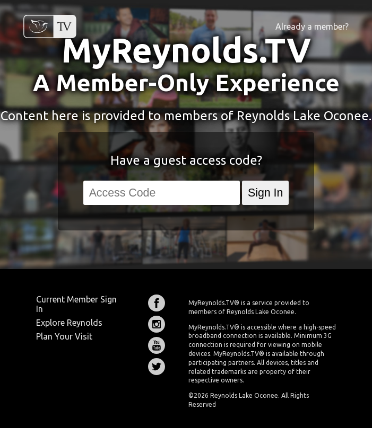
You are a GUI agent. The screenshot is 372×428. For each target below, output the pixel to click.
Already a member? (312, 26)
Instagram (156, 324)
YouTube (156, 345)
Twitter (156, 366)
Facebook (156, 303)
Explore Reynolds (69, 322)
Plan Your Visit (64, 336)
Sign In (265, 192)
